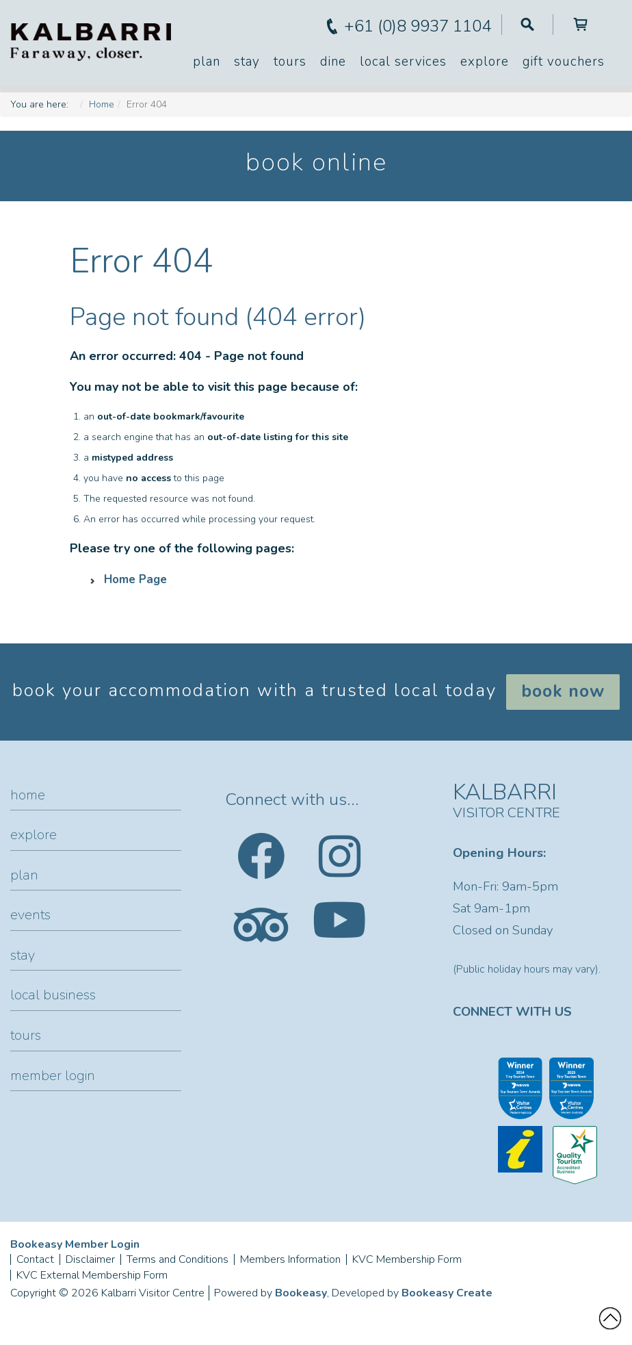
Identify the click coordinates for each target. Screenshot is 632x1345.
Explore (484, 62)
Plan (206, 62)
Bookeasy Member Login (75, 1244)
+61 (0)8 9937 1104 (417, 26)
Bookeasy (301, 1293)
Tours (290, 62)
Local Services (403, 62)
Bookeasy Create (446, 1293)
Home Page (135, 579)
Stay (247, 62)
